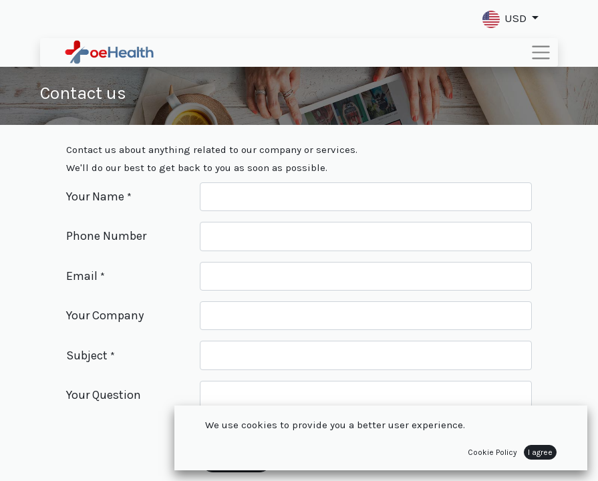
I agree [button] (540, 452)
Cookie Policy (492, 452)
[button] (510, 19)
